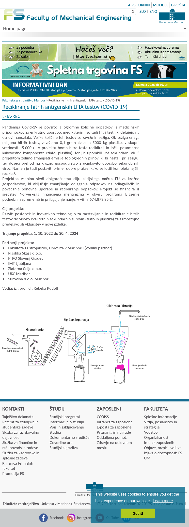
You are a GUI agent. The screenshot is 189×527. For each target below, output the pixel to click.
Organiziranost (156, 437)
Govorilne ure (60, 442)
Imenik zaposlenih (159, 442)
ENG (153, 11)
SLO (143, 11)
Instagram (84, 517)
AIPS (132, 5)
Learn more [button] (163, 501)
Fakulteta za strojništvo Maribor (23, 100)
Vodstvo (151, 432)
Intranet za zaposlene (114, 422)
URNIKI (144, 5)
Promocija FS (13, 473)
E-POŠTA (178, 5)
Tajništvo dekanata (17, 416)
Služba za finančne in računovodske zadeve (20, 445)
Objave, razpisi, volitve (162, 447)
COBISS (103, 416)
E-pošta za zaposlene (114, 427)
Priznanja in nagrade (114, 432)
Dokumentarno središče (69, 437)
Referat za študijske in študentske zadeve (20, 424)
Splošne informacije (160, 416)
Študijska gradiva (63, 447)
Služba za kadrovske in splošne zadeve (20, 455)
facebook (57, 517)
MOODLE (160, 5)
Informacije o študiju (66, 422)
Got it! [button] (138, 513)
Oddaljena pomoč (111, 437)
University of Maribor (172, 16)
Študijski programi (64, 416)
